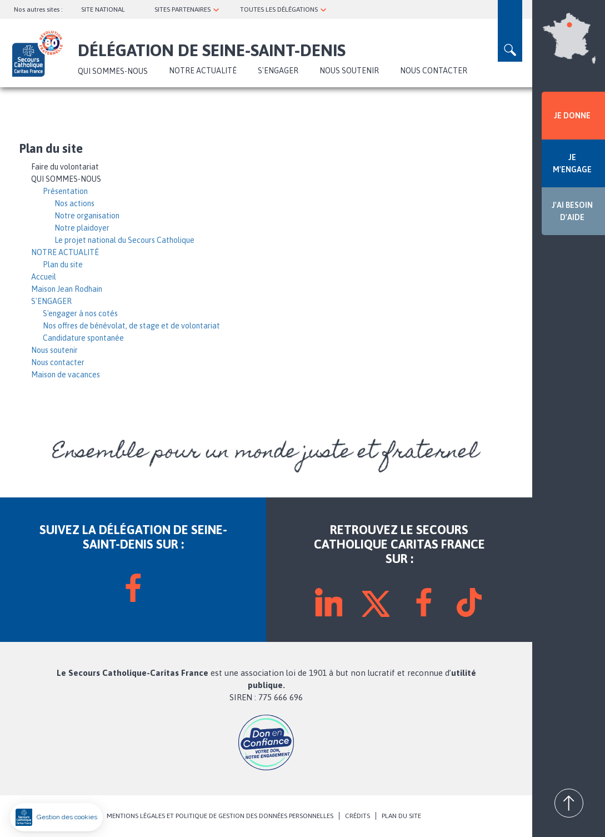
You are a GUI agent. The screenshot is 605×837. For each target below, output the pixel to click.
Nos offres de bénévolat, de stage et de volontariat (131, 325)
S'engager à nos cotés (80, 313)
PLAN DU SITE (401, 816)
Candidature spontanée (83, 337)
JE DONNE (572, 115)
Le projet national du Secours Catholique (124, 240)
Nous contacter (433, 70)
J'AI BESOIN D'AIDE (572, 211)
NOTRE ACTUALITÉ (203, 70)
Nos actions (74, 203)
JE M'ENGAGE (572, 163)
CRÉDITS (357, 816)
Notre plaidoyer (81, 227)
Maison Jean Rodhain (66, 289)
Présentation (65, 191)
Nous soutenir (349, 70)
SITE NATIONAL (103, 9)
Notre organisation (86, 215)
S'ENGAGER (278, 70)
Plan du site (63, 264)
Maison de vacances (65, 374)
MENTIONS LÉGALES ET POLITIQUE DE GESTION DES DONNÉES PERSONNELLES (220, 816)
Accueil (43, 276)
